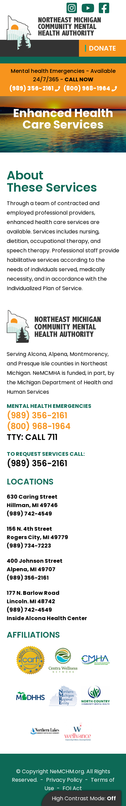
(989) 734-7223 (29, 546)
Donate (102, 48)
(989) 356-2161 (31, 88)
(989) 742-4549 (29, 514)
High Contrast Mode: (84, 798)
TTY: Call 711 (32, 437)
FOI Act (72, 788)
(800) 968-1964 (87, 88)
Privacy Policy (64, 780)
